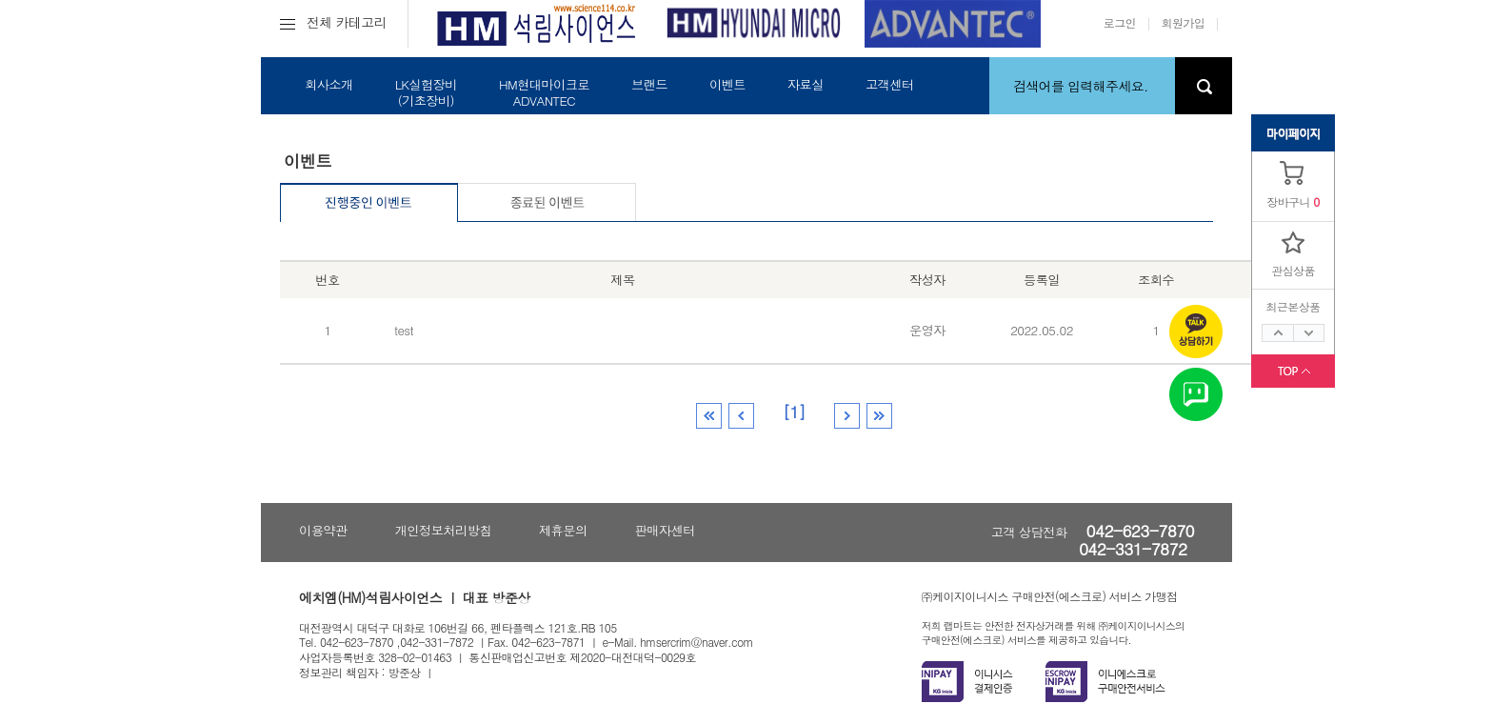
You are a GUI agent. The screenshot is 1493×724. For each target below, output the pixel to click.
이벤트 (727, 84)
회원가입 (1183, 22)
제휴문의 (563, 530)
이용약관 (323, 530)
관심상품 (1293, 270)
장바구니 (1288, 201)
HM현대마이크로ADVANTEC (544, 92)
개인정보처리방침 (443, 530)
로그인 (1120, 22)
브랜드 (649, 84)
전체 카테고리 (333, 21)
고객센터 (890, 84)
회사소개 (329, 84)
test (403, 330)
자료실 (805, 84)
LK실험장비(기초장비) (426, 92)
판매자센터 (665, 530)
